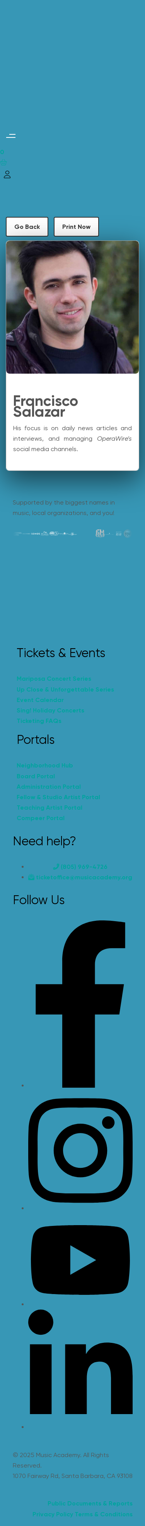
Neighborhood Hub (45, 765)
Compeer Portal (41, 818)
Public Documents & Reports (90, 1503)
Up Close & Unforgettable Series (65, 689)
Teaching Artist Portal (49, 807)
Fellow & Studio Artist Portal (58, 797)
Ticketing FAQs (39, 720)
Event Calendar (40, 700)
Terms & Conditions (104, 1514)
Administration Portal (49, 786)
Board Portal (36, 776)
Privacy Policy (52, 1514)
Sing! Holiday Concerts (50, 710)
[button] (10, 136)
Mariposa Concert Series (54, 678)
